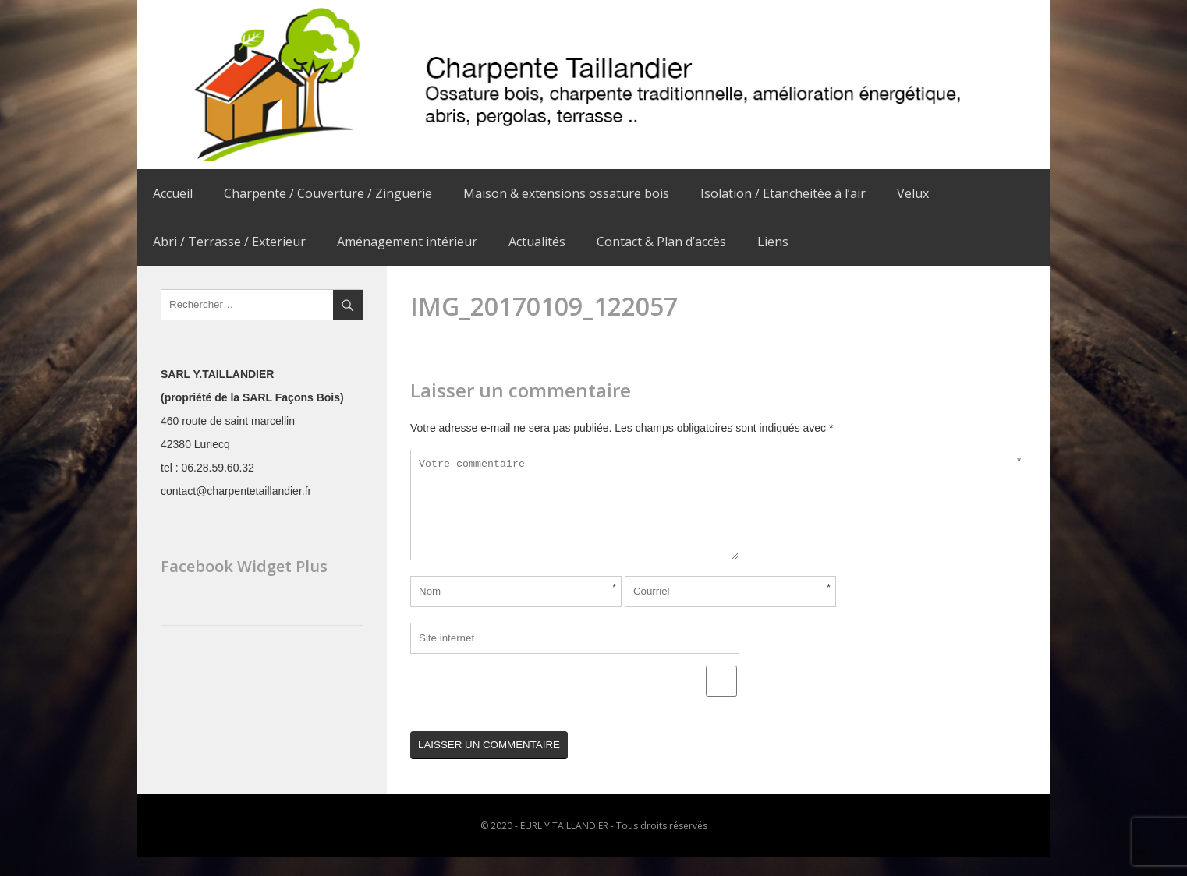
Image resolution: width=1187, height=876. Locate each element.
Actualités (536, 241)
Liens (772, 241)
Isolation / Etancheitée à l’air (783, 193)
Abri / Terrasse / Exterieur (229, 241)
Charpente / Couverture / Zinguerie (328, 193)
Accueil (173, 193)
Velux (913, 193)
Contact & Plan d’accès (661, 241)
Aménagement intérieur (407, 241)
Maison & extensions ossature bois (566, 193)
